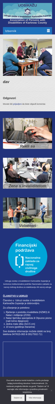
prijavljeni (17, 104)
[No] (51, 390)
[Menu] (27, 30)
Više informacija (35, 398)
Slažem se (18, 398)
